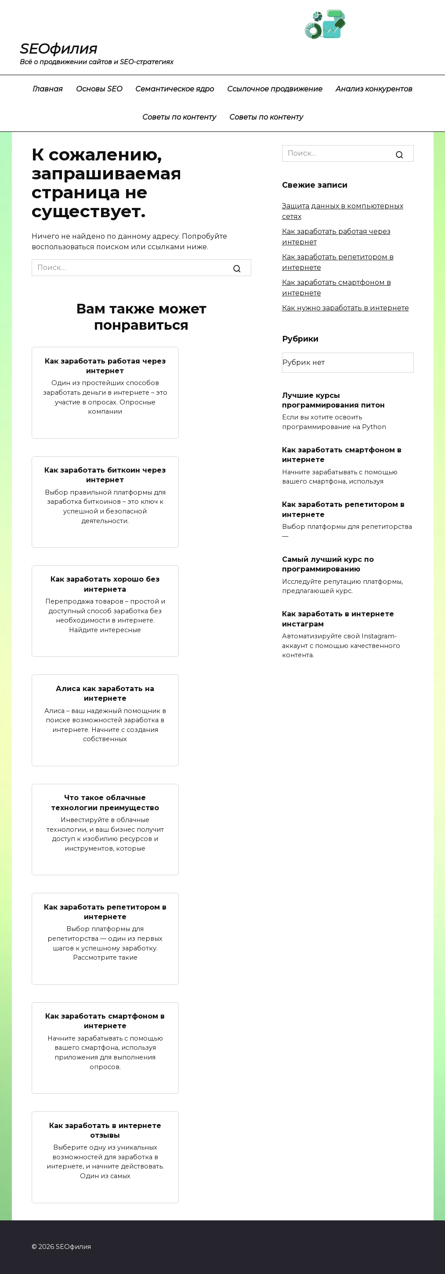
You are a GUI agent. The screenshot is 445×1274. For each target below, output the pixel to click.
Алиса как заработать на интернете (105, 693)
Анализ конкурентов (374, 89)
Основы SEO (99, 89)
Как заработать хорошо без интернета (105, 584)
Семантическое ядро (174, 89)
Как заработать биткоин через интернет (105, 475)
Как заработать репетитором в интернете (105, 912)
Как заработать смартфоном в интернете (105, 1021)
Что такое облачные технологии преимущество (105, 803)
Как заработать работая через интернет (105, 366)
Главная (48, 89)
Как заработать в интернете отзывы (105, 1130)
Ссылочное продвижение (274, 89)
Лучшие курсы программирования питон (333, 400)
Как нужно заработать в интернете (345, 308)
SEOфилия (58, 48)
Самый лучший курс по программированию (328, 564)
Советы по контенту (179, 117)
